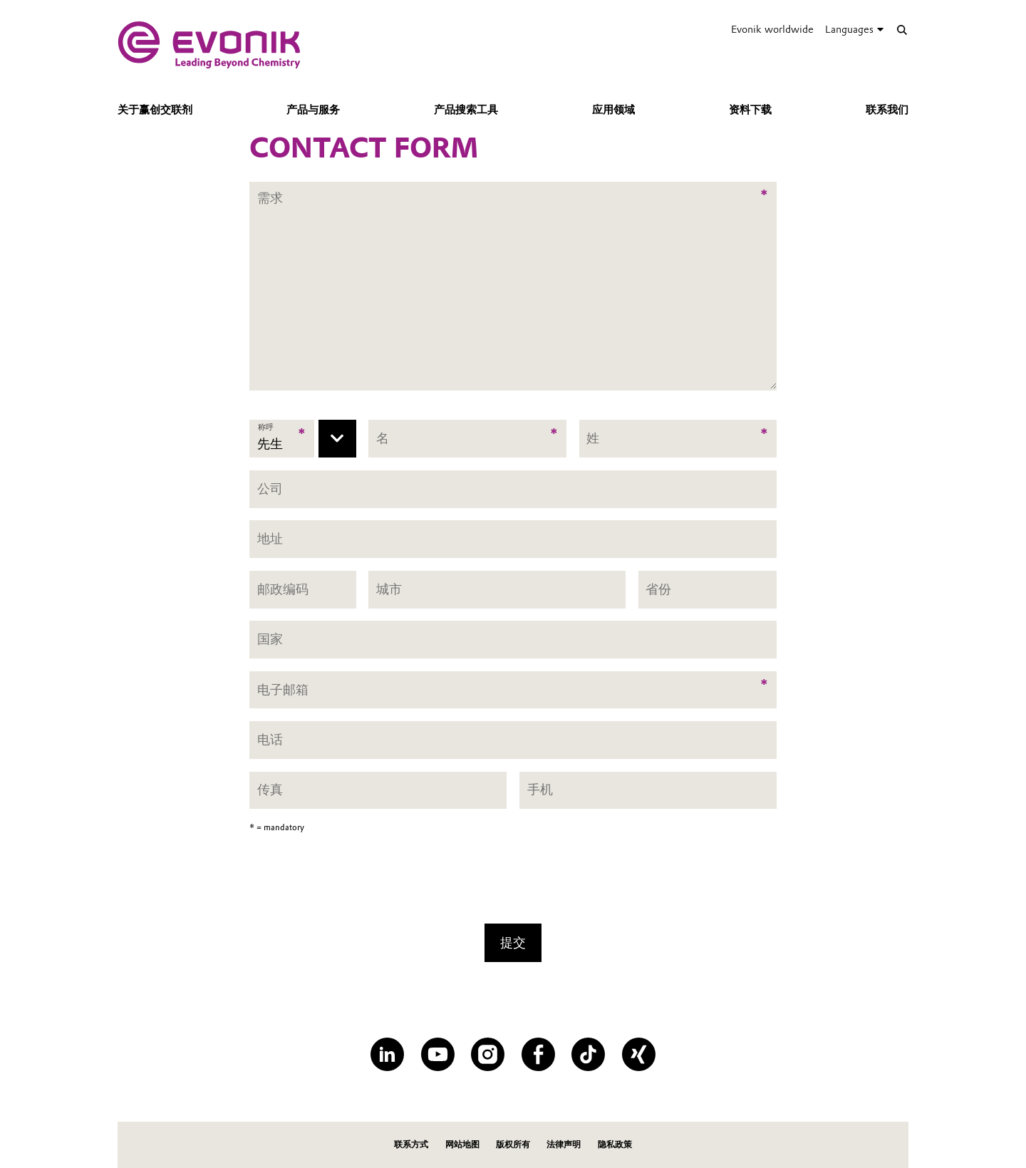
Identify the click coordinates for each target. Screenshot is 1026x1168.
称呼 (266, 428)
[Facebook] (538, 1054)
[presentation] (513, 883)
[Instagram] (487, 1054)
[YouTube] (438, 1054)
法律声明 (563, 1144)
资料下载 (750, 109)
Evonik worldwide (772, 29)
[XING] (639, 1054)
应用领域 (613, 109)
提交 (513, 942)
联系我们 (887, 109)
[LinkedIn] (387, 1054)
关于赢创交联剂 (155, 109)
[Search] (901, 29)
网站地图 (462, 1144)
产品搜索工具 (466, 109)
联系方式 (411, 1144)
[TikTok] (588, 1054)
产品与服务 (313, 109)
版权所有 (513, 1144)
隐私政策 (615, 1144)
